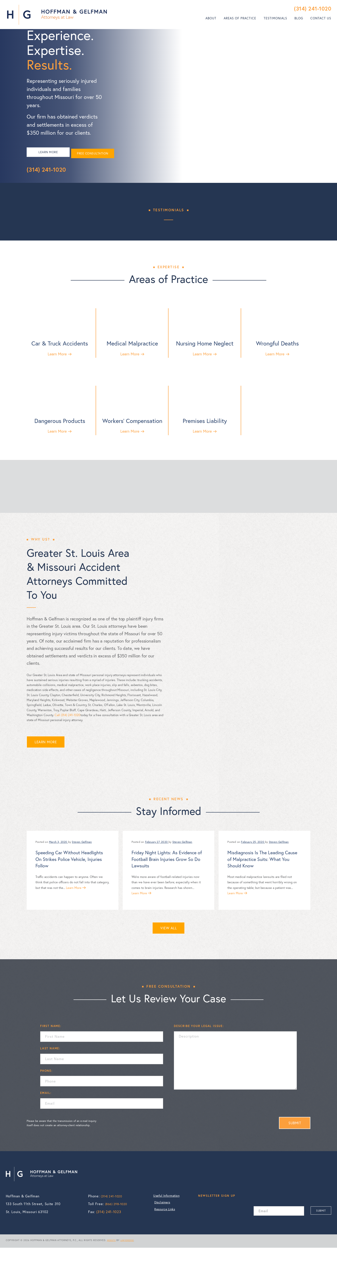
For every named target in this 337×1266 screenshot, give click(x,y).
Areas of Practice (240, 18)
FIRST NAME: (50, 1044)
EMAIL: (46, 1111)
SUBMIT (294, 1141)
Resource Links (167, 1230)
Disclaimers (164, 1222)
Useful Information (170, 1214)
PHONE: (46, 1089)
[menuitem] (211, 18)
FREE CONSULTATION (102, 162)
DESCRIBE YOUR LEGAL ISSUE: (199, 1044)
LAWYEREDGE (130, 1258)
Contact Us (320, 18)
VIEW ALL (168, 946)
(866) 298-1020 (118, 1222)
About (210, 18)
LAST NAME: (50, 1067)
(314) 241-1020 (312, 8)
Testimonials (275, 18)
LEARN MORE (51, 162)
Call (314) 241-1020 (67, 733)
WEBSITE (112, 1258)
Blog (298, 18)
